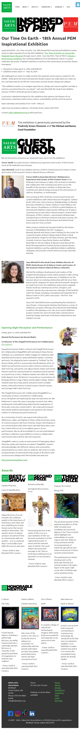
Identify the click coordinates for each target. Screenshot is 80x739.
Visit (57, 695)
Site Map (58, 700)
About (58, 685)
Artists (58, 688)
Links (57, 698)
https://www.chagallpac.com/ (14, 460)
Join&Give (59, 693)
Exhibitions (60, 690)
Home (57, 682)
